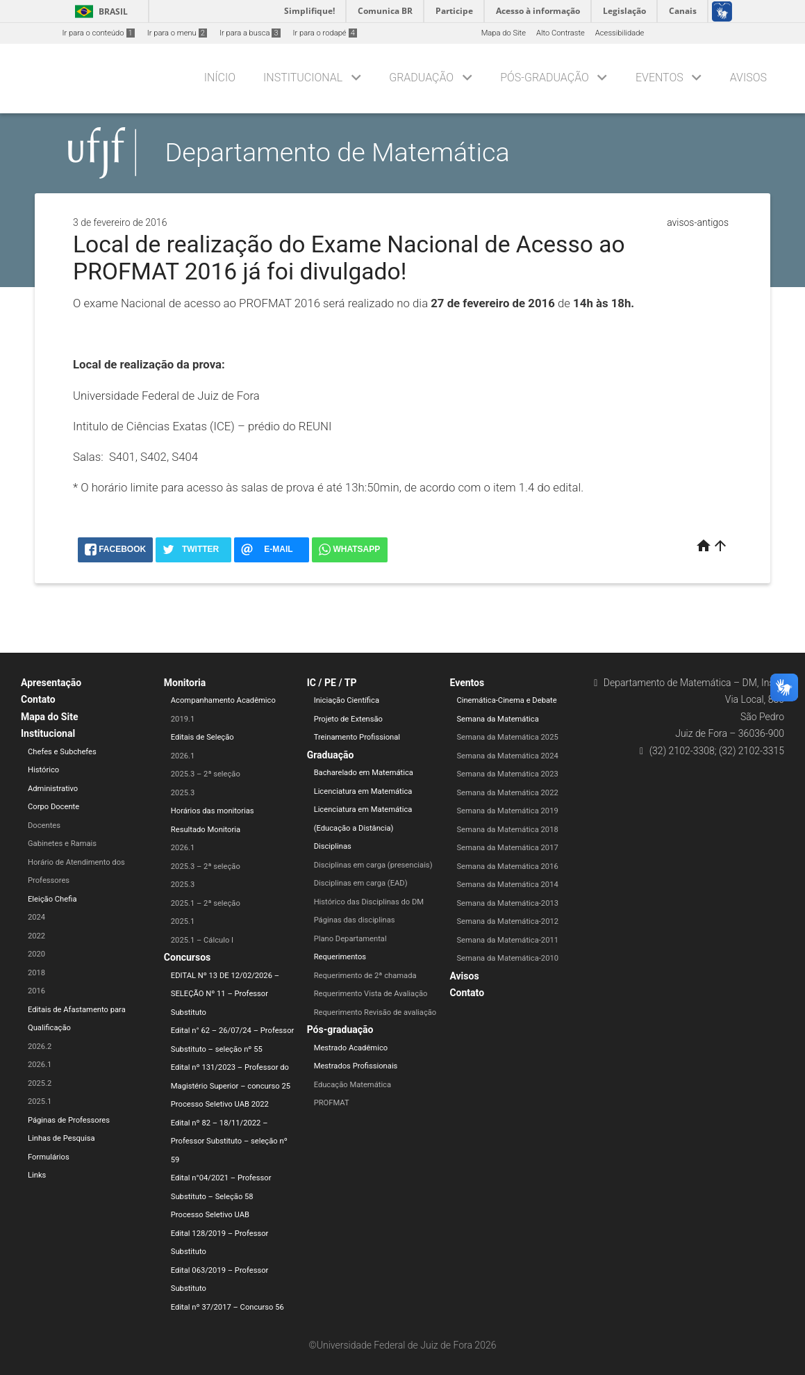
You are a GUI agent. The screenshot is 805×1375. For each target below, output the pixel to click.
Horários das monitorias (212, 810)
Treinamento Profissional (357, 737)
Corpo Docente (53, 806)
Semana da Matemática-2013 (507, 903)
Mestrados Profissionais (356, 1066)
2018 (36, 972)
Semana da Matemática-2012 (507, 921)
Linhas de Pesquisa (61, 1138)
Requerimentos (340, 956)
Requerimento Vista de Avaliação (371, 993)
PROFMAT (331, 1102)
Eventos (659, 77)
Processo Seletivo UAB (210, 1214)
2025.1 (39, 1101)
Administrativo (53, 788)
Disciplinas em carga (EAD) (361, 883)
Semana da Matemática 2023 (507, 774)
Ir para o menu (177, 33)
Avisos (748, 77)
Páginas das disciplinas (354, 920)
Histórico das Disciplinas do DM (369, 901)
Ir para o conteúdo (99, 33)
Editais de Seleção (202, 737)
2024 (36, 917)
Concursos (187, 957)
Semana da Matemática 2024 (507, 755)
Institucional (302, 77)
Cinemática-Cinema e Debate (506, 700)
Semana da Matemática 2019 (507, 810)
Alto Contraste (560, 33)
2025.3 (182, 792)
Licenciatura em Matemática (363, 791)
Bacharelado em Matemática (363, 772)
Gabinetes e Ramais (62, 843)
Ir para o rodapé (325, 33)
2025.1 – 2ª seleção (205, 903)
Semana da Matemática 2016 (507, 866)
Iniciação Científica (346, 700)
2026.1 (39, 1064)
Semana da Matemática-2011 (507, 940)
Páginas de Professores (69, 1120)
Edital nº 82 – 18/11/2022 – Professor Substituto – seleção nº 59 (229, 1141)
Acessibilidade (619, 33)
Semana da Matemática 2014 (507, 884)
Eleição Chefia (52, 899)
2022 (36, 936)
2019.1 (182, 719)
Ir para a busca (250, 33)
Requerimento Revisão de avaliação (375, 1012)
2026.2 (39, 1046)
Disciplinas (332, 846)
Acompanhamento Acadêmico (223, 700)
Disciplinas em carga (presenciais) (373, 865)
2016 (36, 990)
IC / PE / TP (332, 682)
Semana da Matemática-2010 (507, 958)
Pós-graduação (544, 77)
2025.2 (39, 1083)
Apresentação (51, 682)
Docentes (44, 825)
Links (37, 1175)
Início (219, 77)
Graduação (421, 77)
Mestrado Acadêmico (351, 1047)
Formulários (48, 1157)
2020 (36, 954)
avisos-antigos (698, 222)
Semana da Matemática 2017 (507, 847)
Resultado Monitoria (205, 829)
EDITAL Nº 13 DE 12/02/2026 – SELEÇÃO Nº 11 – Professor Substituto (225, 994)
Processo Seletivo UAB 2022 (220, 1104)
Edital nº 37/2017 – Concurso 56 (227, 1307)
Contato (38, 699)
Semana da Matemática (497, 719)
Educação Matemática (352, 1084)
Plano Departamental (350, 938)
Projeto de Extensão (348, 719)
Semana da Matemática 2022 (507, 792)
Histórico (43, 769)
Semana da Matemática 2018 (507, 829)
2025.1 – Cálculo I (202, 940)
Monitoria (185, 682)
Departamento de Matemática (337, 152)
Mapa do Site (503, 33)
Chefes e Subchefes (62, 751)
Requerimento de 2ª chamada (365, 975)
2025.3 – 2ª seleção (205, 774)
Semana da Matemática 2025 (507, 737)
